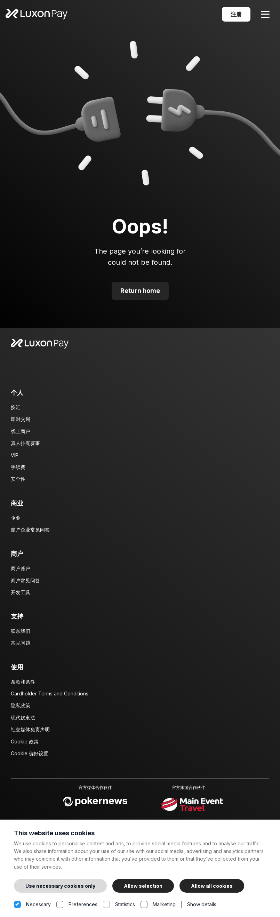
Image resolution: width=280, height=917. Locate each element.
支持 (17, 619)
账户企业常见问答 (30, 532)
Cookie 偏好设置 (29, 756)
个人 (17, 395)
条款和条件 (23, 684)
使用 (17, 669)
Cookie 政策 (25, 744)
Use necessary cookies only (60, 886)
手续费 (18, 470)
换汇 (16, 410)
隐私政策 (20, 708)
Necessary (32, 904)
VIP (14, 458)
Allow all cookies (212, 886)
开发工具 (20, 595)
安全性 (18, 482)
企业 (16, 521)
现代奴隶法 (23, 720)
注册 (236, 15)
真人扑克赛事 (25, 446)
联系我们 (20, 634)
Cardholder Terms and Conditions (49, 696)
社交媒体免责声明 (30, 732)
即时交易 (20, 422)
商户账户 (20, 571)
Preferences (76, 904)
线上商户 (20, 434)
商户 (17, 556)
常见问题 (20, 646)
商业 (17, 506)
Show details (201, 904)
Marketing (158, 904)
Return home (140, 293)
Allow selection (143, 886)
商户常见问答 (25, 583)
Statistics (119, 904)
